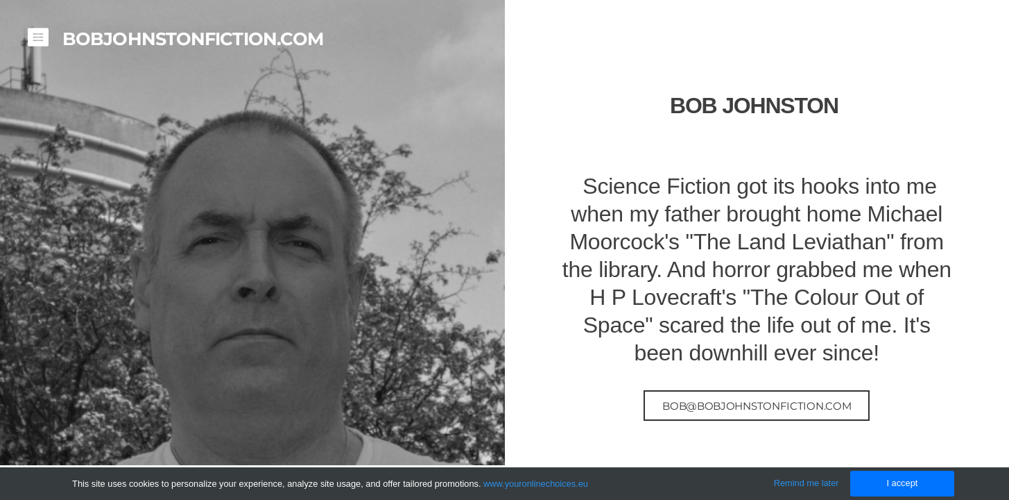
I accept (901, 483)
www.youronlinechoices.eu (535, 483)
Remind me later (806, 483)
